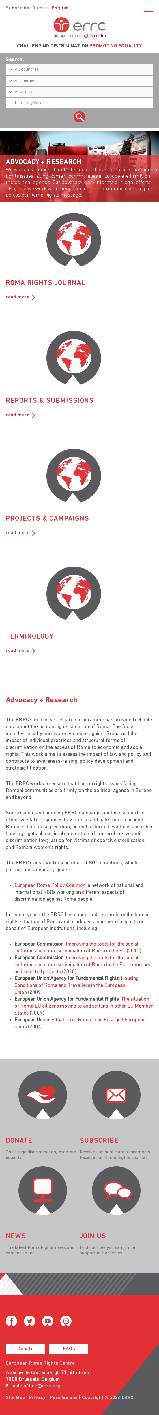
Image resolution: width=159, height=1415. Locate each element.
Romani (40, 8)
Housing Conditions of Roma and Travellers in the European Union (76, 985)
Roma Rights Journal (46, 283)
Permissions (64, 1397)
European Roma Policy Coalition (49, 885)
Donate (25, 1349)
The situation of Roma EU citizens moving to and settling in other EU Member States (83, 1006)
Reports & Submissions (50, 401)
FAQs (69, 1349)
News (16, 1236)
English (60, 8)
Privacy (37, 1397)
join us (93, 1236)
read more (17, 297)
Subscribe (17, 8)
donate (19, 1141)
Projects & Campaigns (47, 518)
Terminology (30, 636)
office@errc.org (42, 1386)
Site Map (15, 1397)
